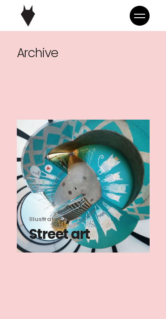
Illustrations (48, 219)
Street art (59, 234)
